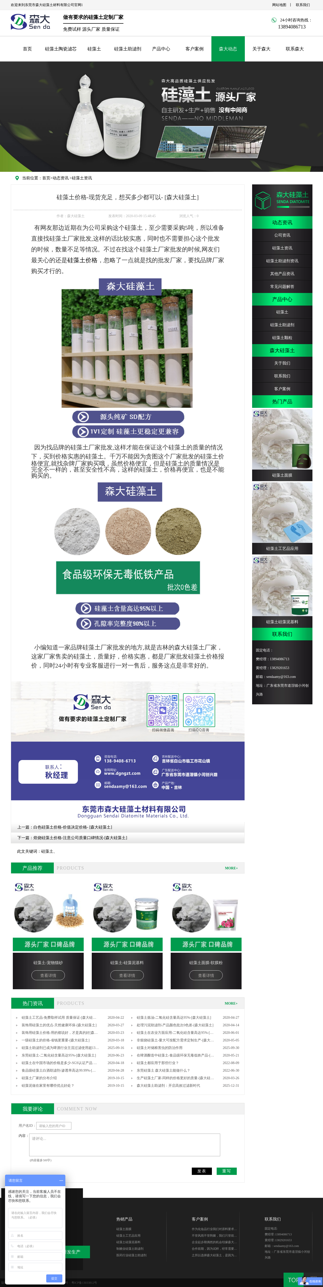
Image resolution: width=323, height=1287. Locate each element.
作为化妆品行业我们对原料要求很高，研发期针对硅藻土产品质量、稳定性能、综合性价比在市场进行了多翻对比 (214, 1229)
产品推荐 (32, 868)
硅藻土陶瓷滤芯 (61, 48)
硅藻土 (94, 48)
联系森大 (295, 48)
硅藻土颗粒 (282, 338)
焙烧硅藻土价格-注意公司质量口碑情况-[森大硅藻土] (80, 838)
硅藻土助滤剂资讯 (282, 261)
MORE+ (231, 868)
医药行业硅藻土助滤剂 (131, 1255)
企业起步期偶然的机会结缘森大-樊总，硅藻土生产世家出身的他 (213, 1242)
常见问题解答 (282, 286)
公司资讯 (282, 235)
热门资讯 (33, 1003)
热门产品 (282, 401)
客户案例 (195, 48)
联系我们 (303, 5)
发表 (201, 1171)
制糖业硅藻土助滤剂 (130, 1248)
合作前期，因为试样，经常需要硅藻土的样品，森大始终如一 (214, 1249)
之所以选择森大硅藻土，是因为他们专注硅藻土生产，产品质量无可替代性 (214, 1256)
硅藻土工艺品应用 (128, 1235)
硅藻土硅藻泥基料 (128, 1242)
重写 (226, 1171)
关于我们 (282, 363)
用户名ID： (27, 1126)
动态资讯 (61, 178)
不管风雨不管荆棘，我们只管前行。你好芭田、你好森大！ (213, 1236)
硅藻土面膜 (123, 1229)
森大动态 (228, 48)
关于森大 (261, 48)
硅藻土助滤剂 (127, 48)
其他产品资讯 (282, 274)
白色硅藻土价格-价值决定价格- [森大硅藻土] (72, 827)
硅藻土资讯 (82, 178)
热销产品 (124, 1219)
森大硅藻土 (282, 350)
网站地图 (279, 5)
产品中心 (161, 48)
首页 (27, 48)
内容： (24, 1136)
